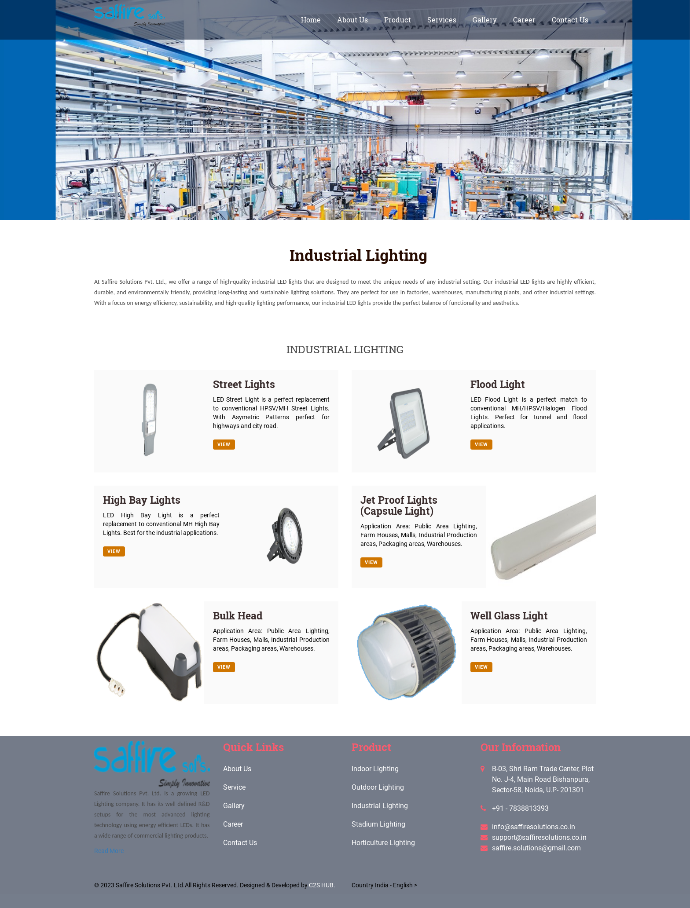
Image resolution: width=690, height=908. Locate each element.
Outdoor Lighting (378, 787)
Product (397, 19)
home (311, 19)
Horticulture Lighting (383, 842)
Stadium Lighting (378, 824)
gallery (485, 19)
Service (234, 787)
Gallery (234, 806)
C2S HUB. (322, 885)
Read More (109, 850)
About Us (352, 19)
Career (524, 19)
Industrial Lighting (380, 806)
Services (441, 19)
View (224, 444)
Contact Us (570, 19)
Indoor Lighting (375, 769)
